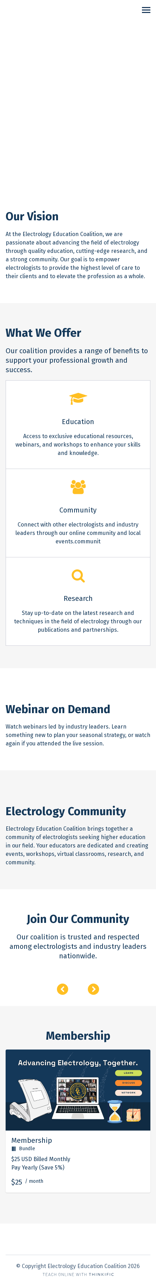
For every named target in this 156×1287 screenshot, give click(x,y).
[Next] (93, 989)
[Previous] (62, 989)
